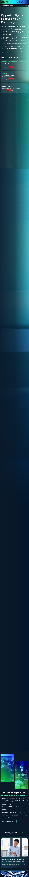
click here (5, 52)
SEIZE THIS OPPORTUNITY (8, 821)
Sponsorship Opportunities (20, 2)
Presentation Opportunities (5, 2)
